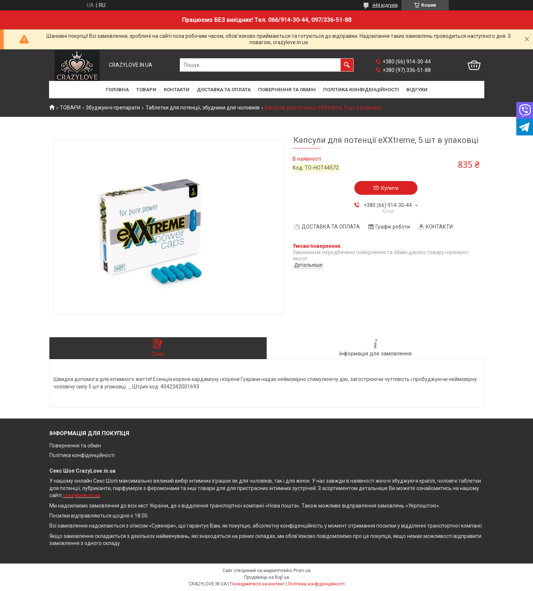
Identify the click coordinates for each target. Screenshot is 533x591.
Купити (390, 188)
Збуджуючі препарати (113, 108)
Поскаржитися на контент (257, 584)
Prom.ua (302, 570)
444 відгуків (385, 5)
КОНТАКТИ (176, 89)
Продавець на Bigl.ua (266, 577)
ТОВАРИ (146, 89)
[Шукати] (347, 65)
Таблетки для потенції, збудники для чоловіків (203, 108)
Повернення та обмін (75, 446)
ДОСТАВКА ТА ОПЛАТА (224, 89)
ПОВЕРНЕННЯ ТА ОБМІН (287, 89)
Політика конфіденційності (82, 455)
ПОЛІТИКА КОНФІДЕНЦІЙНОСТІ (361, 89)
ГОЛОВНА (117, 89)
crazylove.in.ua (81, 495)
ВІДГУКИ (417, 89)
